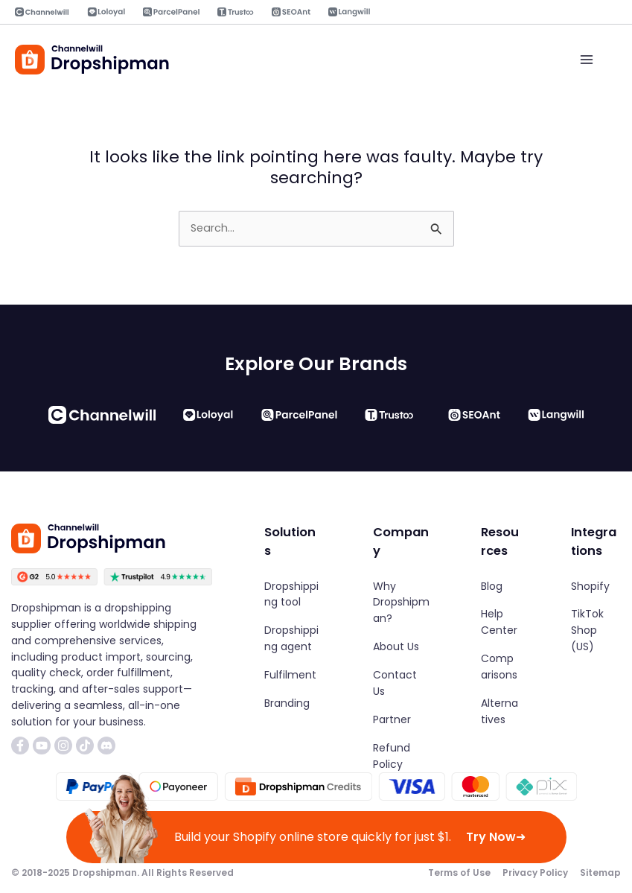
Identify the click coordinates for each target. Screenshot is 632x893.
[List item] (20, 745)
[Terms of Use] (459, 873)
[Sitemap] (600, 873)
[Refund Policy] (402, 756)
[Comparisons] (500, 667)
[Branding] (287, 704)
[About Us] (396, 647)
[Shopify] (590, 586)
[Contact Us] (402, 683)
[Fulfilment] (290, 675)
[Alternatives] (500, 712)
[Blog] (491, 586)
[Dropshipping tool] (293, 594)
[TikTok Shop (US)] (596, 630)
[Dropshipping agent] (293, 639)
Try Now (496, 837)
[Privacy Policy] (535, 873)
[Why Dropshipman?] (402, 602)
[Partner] (392, 720)
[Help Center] (500, 622)
